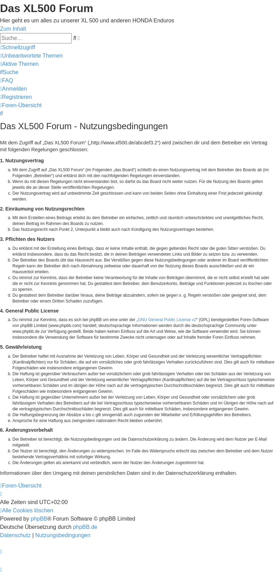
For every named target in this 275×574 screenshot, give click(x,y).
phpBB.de (85, 527)
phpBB (39, 519)
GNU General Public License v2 (167, 319)
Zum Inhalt (13, 29)
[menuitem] (31, 56)
